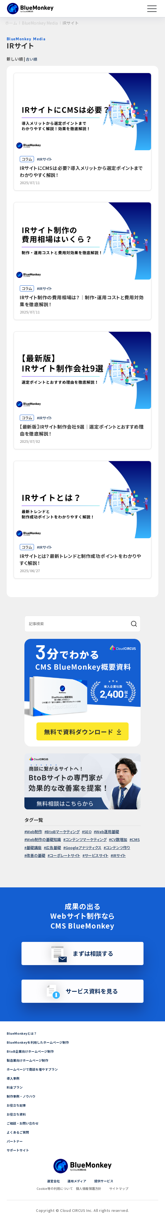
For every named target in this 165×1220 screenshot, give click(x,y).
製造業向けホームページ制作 (29, 1060)
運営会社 (51, 1180)
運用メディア (76, 1180)
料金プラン (15, 1087)
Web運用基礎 (107, 831)
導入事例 (14, 1078)
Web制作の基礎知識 (43, 839)
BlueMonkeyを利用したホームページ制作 (40, 1042)
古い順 (32, 59)
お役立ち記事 (17, 1105)
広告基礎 (53, 847)
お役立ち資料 (17, 1114)
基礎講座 (34, 847)
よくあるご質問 (19, 1132)
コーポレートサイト (65, 855)
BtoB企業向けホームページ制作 (32, 1051)
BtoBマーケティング (63, 831)
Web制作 (34, 831)
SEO (88, 831)
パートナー (15, 1141)
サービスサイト (96, 855)
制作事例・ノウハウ (22, 1096)
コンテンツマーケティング (86, 839)
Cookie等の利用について (53, 1188)
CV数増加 (119, 839)
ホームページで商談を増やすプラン (34, 1069)
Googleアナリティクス (83, 847)
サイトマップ (121, 1188)
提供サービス (105, 1180)
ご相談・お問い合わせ (24, 1123)
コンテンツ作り (118, 847)
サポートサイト (19, 1150)
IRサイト (119, 855)
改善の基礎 (35, 855)
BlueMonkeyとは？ (23, 1033)
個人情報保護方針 (89, 1188)
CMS (136, 839)
